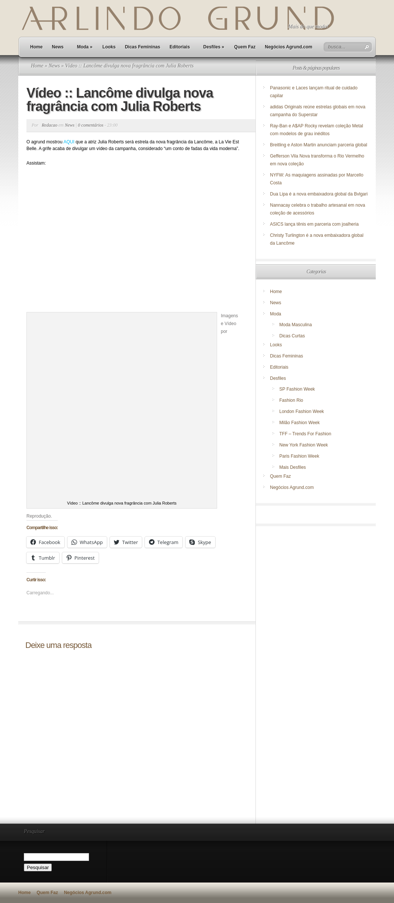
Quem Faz (244, 47)
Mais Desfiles (292, 467)
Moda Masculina (295, 324)
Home (36, 47)
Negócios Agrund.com (288, 47)
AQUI (68, 141)
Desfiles (213, 47)
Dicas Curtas (292, 335)
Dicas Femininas (142, 47)
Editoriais (179, 47)
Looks (108, 47)
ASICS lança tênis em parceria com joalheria (314, 224)
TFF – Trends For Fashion (305, 433)
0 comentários (90, 125)
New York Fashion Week (303, 445)
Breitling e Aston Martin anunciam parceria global (318, 144)
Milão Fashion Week (299, 422)
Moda (84, 47)
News (57, 47)
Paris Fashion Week (299, 456)
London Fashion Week (301, 411)
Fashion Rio (291, 400)
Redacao (49, 125)
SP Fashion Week (297, 389)
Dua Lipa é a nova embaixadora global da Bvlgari (319, 194)
